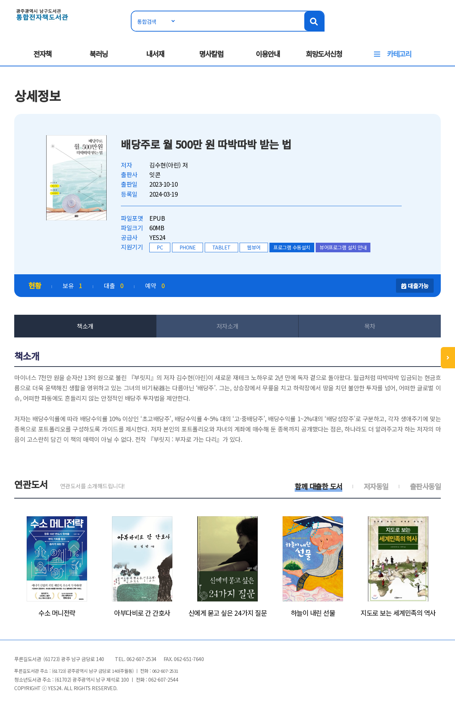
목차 (369, 325)
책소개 (85, 325)
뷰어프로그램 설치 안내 (343, 247)
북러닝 (99, 54)
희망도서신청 (324, 54)
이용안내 (268, 54)
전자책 (42, 54)
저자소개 (227, 325)
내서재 (155, 54)
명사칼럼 (211, 54)
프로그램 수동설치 (291, 247)
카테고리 (399, 54)
